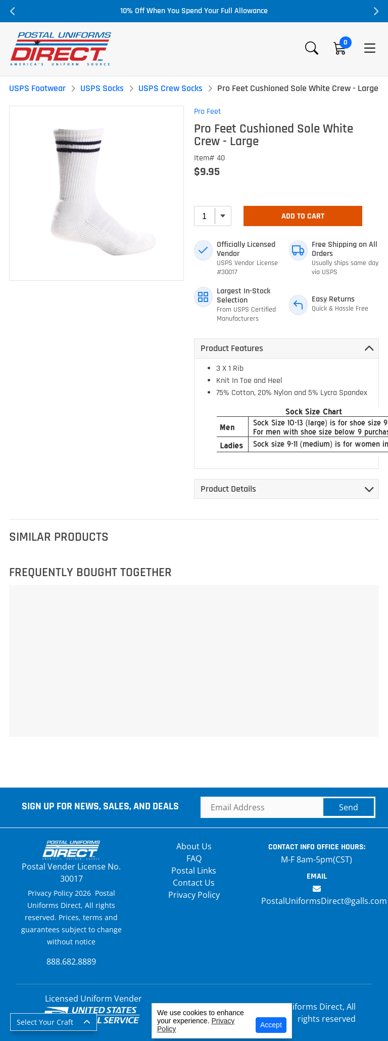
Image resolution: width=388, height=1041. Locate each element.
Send (348, 807)
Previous (13, 11)
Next (375, 11)
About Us (194, 846)
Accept (271, 1025)
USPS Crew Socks (170, 88)
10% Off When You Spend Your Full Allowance (194, 11)
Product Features (232, 348)
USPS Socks (102, 88)
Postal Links (193, 870)
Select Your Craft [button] (45, 1022)
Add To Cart (302, 216)
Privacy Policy (194, 894)
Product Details (228, 489)
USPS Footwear (37, 88)
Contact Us (194, 882)
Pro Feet (207, 111)
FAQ (194, 858)
